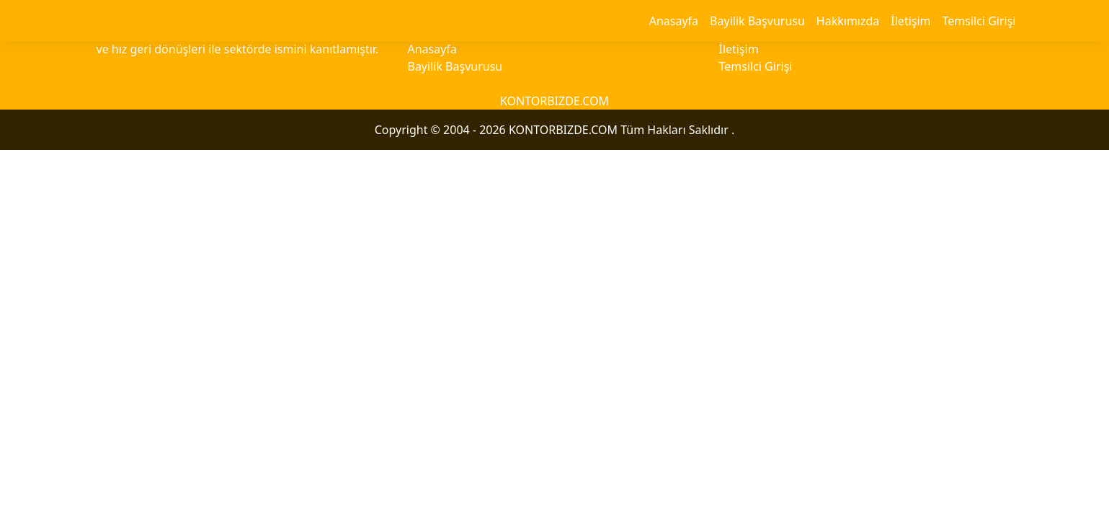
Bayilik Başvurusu (757, 21)
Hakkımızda (847, 21)
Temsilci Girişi (979, 21)
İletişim (910, 21)
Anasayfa (673, 21)
